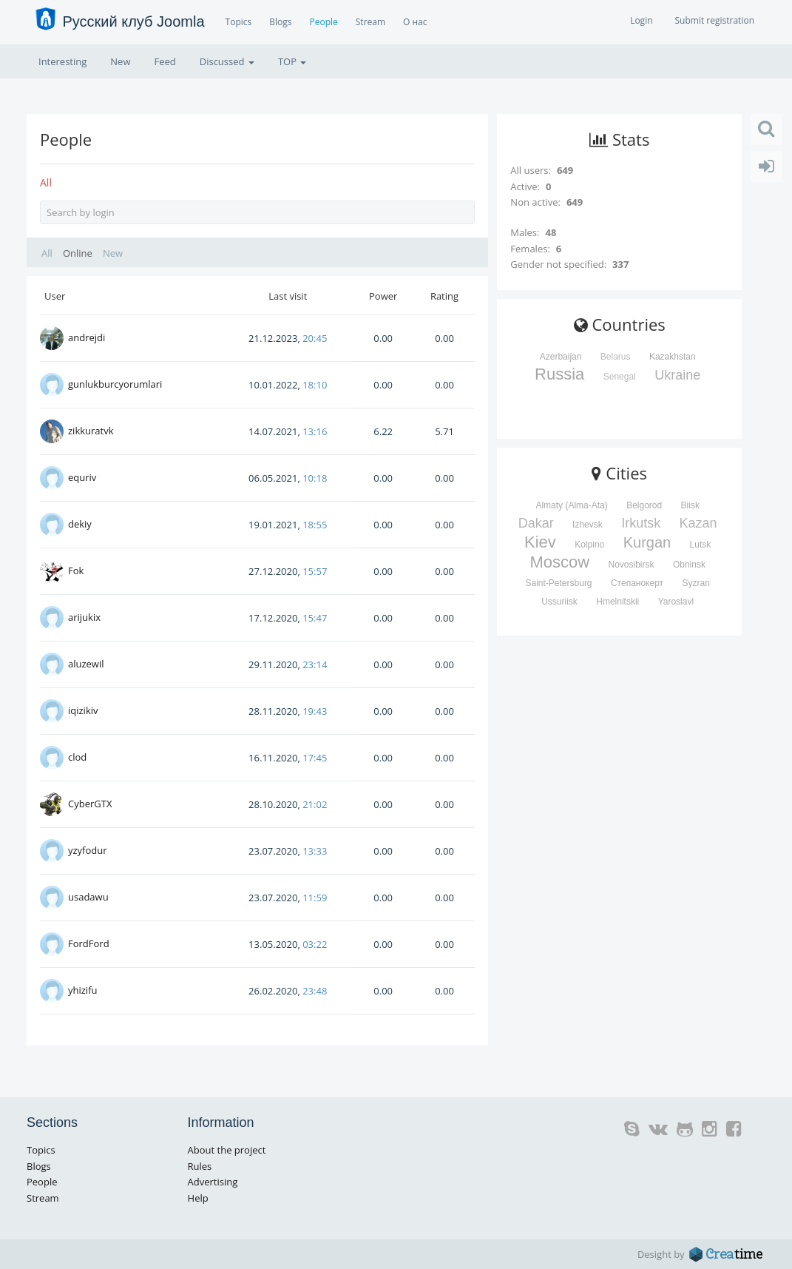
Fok (76, 570)
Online (77, 253)
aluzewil (86, 663)
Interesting (62, 61)
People (323, 22)
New (120, 61)
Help (198, 1198)
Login (641, 20)
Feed (164, 61)
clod (77, 757)
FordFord (88, 943)
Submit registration (714, 20)
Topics (239, 22)
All (46, 182)
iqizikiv (83, 710)
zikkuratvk (91, 430)
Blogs (280, 22)
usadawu (88, 896)
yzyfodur (87, 850)
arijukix (84, 617)
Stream (370, 22)
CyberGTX (90, 803)
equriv (82, 477)
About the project (227, 1150)
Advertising (213, 1181)
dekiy (80, 524)
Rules (200, 1166)
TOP (292, 61)
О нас (415, 22)
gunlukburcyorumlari (115, 384)
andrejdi (86, 337)
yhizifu (83, 990)
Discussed (227, 61)
